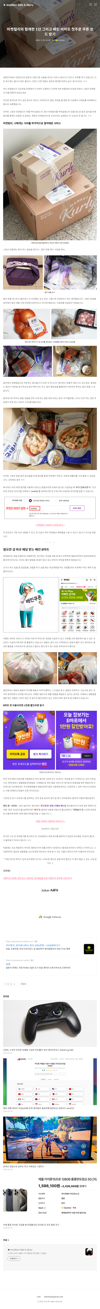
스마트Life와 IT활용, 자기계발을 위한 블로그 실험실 (27, 1253)
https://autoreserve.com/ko (17, 960)
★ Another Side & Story (16, 4)
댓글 (6, 1240)
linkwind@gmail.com (53, 1296)
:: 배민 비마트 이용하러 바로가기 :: (50, 821)
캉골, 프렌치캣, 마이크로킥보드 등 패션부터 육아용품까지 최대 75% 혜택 (38, 948)
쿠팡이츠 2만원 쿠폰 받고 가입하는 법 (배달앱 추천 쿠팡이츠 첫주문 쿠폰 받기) (37, 878)
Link (39, 1296)
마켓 (8, 964)
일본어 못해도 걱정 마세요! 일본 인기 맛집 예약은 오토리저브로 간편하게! (38, 967)
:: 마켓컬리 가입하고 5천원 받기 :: (50, 525)
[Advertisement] (50, 917)
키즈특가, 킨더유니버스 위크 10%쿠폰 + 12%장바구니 (33, 945)
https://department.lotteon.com (19, 941)
